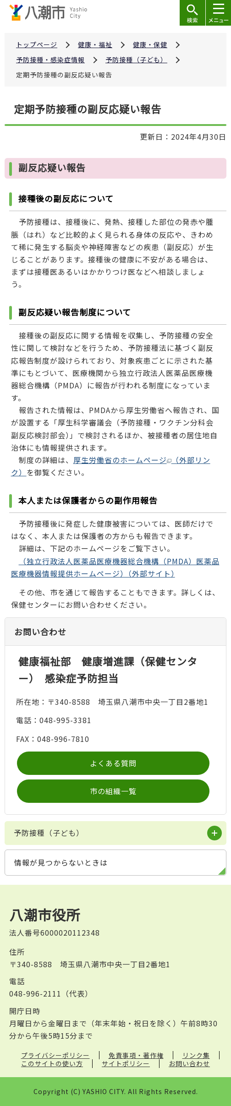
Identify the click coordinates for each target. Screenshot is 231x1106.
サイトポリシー (126, 1063)
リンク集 (196, 1055)
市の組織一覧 (113, 790)
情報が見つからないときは (61, 862)
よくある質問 (113, 762)
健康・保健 (150, 44)
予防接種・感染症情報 (50, 59)
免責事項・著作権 (136, 1055)
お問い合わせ (189, 1063)
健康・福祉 (95, 44)
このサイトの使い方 (52, 1063)
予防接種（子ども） (136, 59)
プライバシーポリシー (55, 1055)
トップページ (36, 44)
